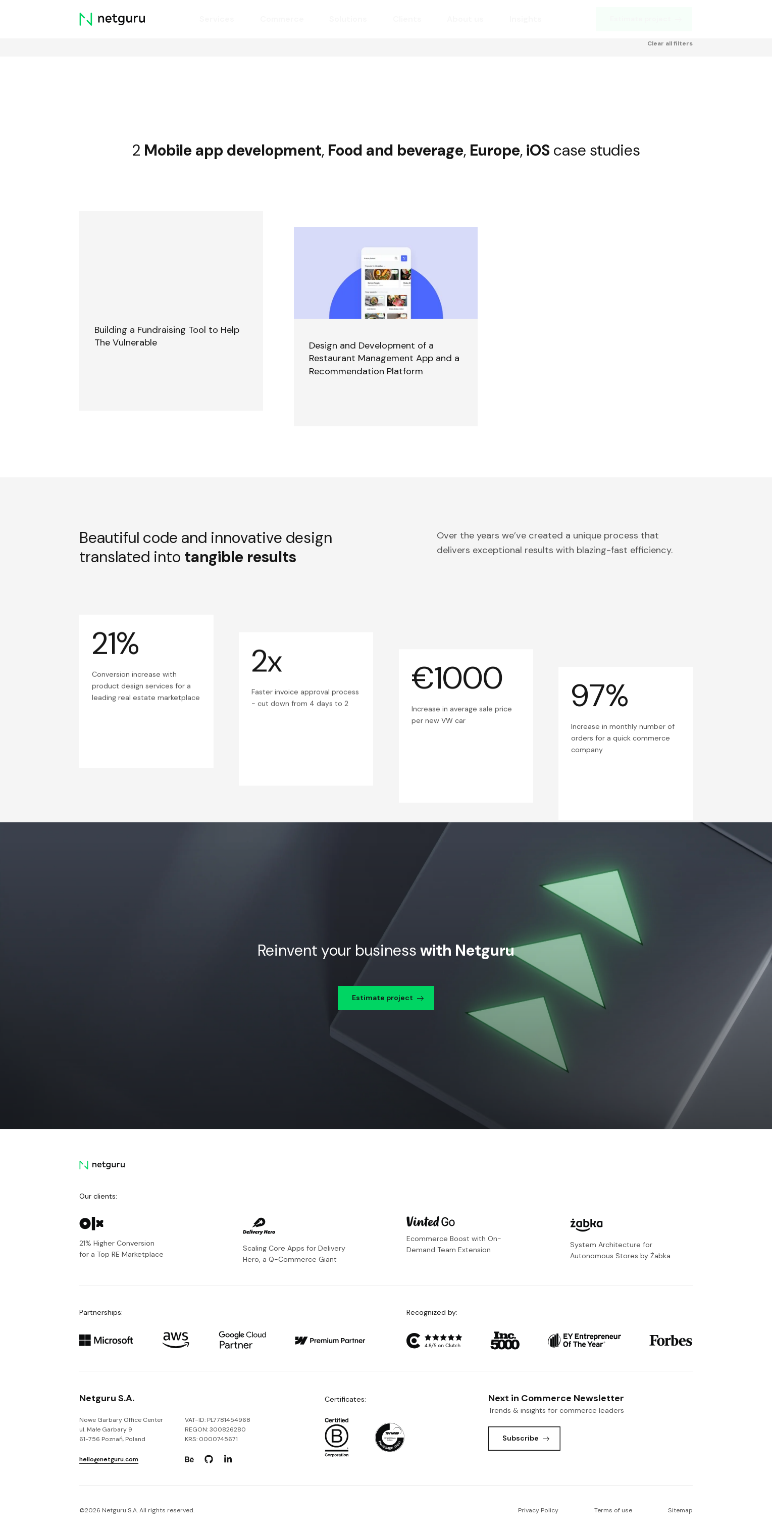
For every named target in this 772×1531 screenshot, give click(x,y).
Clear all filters (670, 81)
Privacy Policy (538, 1510)
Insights (525, 19)
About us (465, 19)
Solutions (349, 19)
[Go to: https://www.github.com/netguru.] (208, 1459)
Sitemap (680, 1510)
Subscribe (525, 1438)
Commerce (282, 19)
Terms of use (613, 1510)
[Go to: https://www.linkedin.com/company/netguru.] (228, 1459)
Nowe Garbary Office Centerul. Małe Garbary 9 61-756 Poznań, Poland (121, 1430)
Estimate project (646, 18)
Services (216, 19)
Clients (407, 19)
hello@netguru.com (108, 1459)
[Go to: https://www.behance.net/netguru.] (189, 1459)
